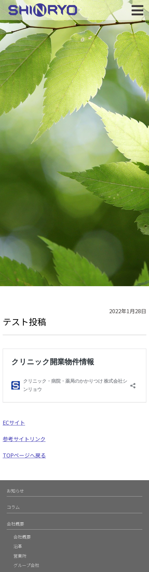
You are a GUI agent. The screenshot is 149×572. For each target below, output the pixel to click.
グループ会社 (26, 565)
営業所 (19, 556)
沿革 (17, 546)
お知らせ (15, 491)
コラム (13, 507)
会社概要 (15, 524)
